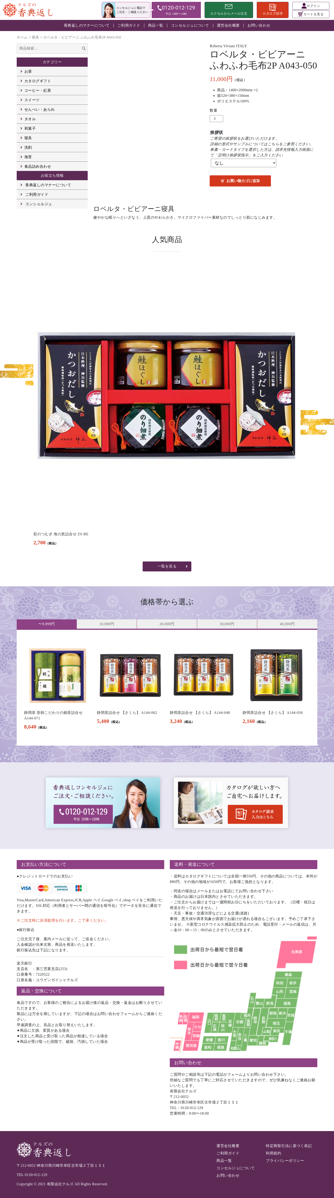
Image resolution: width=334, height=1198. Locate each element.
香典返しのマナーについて (87, 25)
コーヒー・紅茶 (37, 90)
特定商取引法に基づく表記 (289, 1146)
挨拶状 (216, 132)
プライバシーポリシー (285, 1161)
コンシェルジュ (38, 204)
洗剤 (28, 147)
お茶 (28, 71)
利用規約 (273, 1153)
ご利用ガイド (128, 25)
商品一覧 (155, 25)
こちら (273, 144)
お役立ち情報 (52, 175)
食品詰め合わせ (37, 166)
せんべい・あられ (39, 109)
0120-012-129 (36, 1175)
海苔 (28, 157)
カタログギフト (37, 81)
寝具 (35, 37)
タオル (30, 119)
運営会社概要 (228, 25)
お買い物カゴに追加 (243, 181)
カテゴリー (52, 62)
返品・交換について (41, 990)
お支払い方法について (43, 864)
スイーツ (32, 100)
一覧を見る (167, 566)
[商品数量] (216, 118)
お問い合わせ (258, 25)
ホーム (22, 37)
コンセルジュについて (190, 25)
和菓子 (30, 128)
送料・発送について (194, 864)
